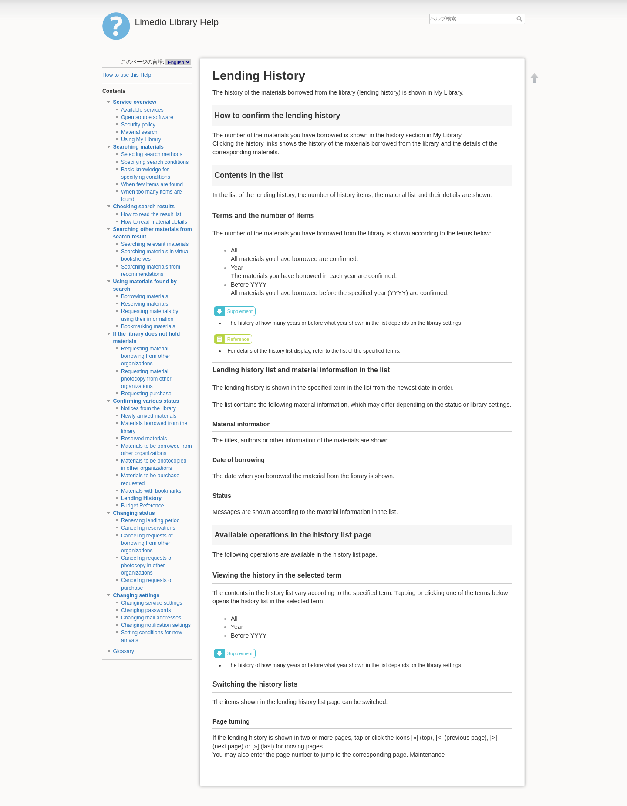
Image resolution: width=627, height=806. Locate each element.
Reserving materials (144, 304)
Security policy (138, 125)
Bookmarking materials (148, 326)
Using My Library (141, 139)
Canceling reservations (148, 528)
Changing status (134, 513)
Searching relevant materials (155, 244)
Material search (139, 132)
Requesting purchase (146, 394)
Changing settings (136, 595)
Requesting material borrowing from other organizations (145, 356)
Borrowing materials (144, 296)
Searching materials (138, 147)
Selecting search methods (151, 154)
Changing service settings (151, 603)
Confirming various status (146, 401)
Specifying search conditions (155, 162)
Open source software (147, 117)
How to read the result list (151, 214)
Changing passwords (146, 610)
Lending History (141, 498)
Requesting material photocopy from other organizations (146, 378)
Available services (142, 110)
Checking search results (144, 207)
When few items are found (152, 184)
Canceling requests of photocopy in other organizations (147, 565)
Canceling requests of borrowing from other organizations (147, 543)
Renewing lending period (150, 520)
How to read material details (154, 222)
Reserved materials (144, 438)
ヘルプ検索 (520, 19)
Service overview (134, 102)
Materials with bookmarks (151, 491)
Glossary (123, 651)
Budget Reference (142, 506)
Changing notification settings (156, 625)
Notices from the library (148, 408)
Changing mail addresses (151, 618)
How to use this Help (126, 75)
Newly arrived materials (148, 416)
